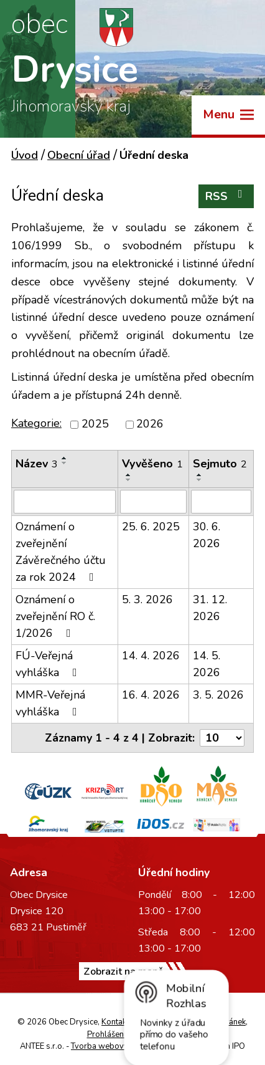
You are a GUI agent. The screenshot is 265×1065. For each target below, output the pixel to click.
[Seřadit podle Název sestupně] (65, 463)
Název (37, 463)
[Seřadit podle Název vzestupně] (65, 458)
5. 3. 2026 (147, 599)
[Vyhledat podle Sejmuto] (221, 501)
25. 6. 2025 (151, 526)
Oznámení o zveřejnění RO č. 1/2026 (55, 616)
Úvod (24, 155)
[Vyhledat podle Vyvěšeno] (153, 501)
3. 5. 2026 (218, 694)
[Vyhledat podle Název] (65, 501)
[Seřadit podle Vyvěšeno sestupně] (129, 479)
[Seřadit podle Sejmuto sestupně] (200, 479)
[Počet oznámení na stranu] (222, 738)
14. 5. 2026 (206, 664)
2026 (150, 424)
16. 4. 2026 (151, 694)
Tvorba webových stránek (118, 1046)
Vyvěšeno (152, 463)
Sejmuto (220, 463)
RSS (226, 196)
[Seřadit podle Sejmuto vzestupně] (200, 474)
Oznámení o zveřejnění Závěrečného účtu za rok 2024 (61, 552)
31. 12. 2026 (210, 608)
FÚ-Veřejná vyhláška (49, 664)
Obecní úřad (78, 155)
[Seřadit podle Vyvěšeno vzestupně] (129, 474)
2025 (95, 424)
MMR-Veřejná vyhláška (50, 703)
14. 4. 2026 (151, 655)
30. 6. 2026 (206, 535)
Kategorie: (36, 423)
